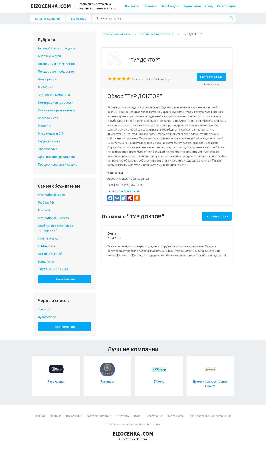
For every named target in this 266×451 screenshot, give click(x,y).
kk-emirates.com (49, 238)
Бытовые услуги (49, 56)
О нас (157, 424)
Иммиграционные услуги (55, 102)
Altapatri (44, 210)
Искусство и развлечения (56, 110)
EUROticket (46, 261)
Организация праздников (56, 157)
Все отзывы (78, 18)
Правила (150, 6)
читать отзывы (211, 84)
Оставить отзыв (217, 216)
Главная (40, 416)
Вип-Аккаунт (170, 6)
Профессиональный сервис (57, 164)
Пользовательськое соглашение (209, 416)
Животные (45, 87)
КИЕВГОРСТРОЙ (50, 254)
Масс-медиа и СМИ (51, 133)
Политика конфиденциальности (127, 424)
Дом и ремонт (48, 79)
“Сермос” (44, 309)
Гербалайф (46, 202)
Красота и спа (48, 118)
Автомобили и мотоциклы (57, 48)
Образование (47, 149)
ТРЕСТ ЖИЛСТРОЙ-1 (53, 269)
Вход (209, 6)
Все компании (65, 279)
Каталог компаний (48, 18)
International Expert (51, 194)
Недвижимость (49, 141)
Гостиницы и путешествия (57, 64)
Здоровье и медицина (54, 95)
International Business (53, 218)
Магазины (45, 126)
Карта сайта (192, 6)
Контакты (132, 6)
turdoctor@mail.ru (128, 191)
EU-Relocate (46, 246)
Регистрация (226, 6)
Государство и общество (56, 71)
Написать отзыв (211, 77)
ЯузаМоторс (47, 317)
